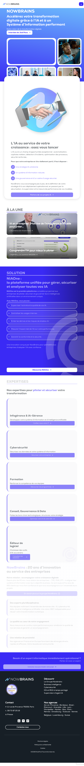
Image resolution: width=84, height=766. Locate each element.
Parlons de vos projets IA (42, 196)
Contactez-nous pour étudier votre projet (42, 668)
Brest (71, 705)
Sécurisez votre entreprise (42, 457)
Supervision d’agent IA (53, 693)
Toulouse (66, 711)
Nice (64, 709)
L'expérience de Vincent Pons (21, 224)
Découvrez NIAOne (42, 373)
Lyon (69, 707)
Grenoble (57, 707)
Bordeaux (64, 705)
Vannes (74, 711)
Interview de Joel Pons (19, 32)
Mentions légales (43, 741)
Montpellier (48, 709)
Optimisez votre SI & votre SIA (42, 520)
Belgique (47, 715)
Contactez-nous (23, 727)
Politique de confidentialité (42, 744)
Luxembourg (58, 715)
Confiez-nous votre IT (42, 425)
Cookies (42, 748)
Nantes (58, 709)
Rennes (47, 711)
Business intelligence (52, 684)
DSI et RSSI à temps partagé (56, 690)
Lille (64, 707)
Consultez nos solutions (20, 558)
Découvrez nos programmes (42, 488)
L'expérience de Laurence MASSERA (23, 248)
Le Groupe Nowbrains (53, 682)
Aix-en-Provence (51, 705)
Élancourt (48, 707)
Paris (69, 709)
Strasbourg (56, 711)
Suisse (67, 715)
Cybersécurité (49, 687)
